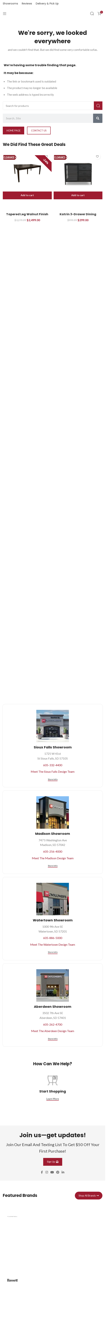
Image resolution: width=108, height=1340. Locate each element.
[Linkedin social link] (63, 1172)
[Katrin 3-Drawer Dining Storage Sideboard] (78, 173)
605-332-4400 (52, 765)
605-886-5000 (52, 938)
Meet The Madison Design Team (53, 858)
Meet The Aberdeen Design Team (52, 1031)
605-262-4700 (52, 1024)
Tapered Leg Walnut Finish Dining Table (27, 216)
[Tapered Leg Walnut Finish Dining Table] (27, 173)
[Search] (92, 13)
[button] (27, 195)
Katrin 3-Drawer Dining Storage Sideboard (78, 216)
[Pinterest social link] (58, 1172)
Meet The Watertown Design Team (52, 944)
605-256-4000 (52, 851)
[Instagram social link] (46, 1172)
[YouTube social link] (52, 1172)
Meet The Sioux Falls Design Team (52, 771)
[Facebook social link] (42, 1172)
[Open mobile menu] (4, 13)
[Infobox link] (52, 1237)
